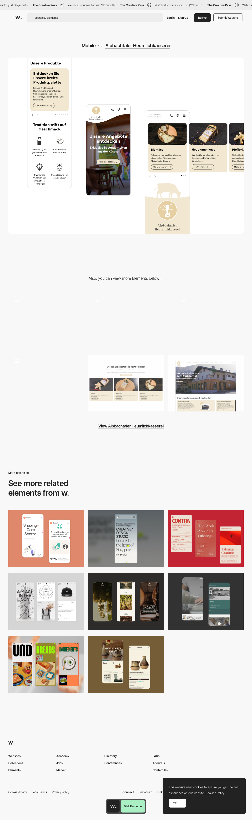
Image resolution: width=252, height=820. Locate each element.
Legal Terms (39, 792)
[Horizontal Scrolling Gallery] (46, 322)
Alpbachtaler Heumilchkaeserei (137, 45)
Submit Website (228, 17)
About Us (159, 763)
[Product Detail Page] (126, 383)
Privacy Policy (60, 792)
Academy (62, 756)
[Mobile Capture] (46, 538)
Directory (110, 756)
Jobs (59, 763)
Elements (14, 770)
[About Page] (206, 601)
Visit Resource (133, 806)
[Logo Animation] (46, 383)
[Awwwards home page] (113, 806)
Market (61, 770)
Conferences (113, 763)
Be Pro (202, 17)
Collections (15, 763)
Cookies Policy (17, 792)
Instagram (146, 792)
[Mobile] (126, 538)
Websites (14, 756)
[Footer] (206, 322)
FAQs (156, 756)
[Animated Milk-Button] (126, 322)
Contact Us (160, 770)
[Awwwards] (18, 17)
